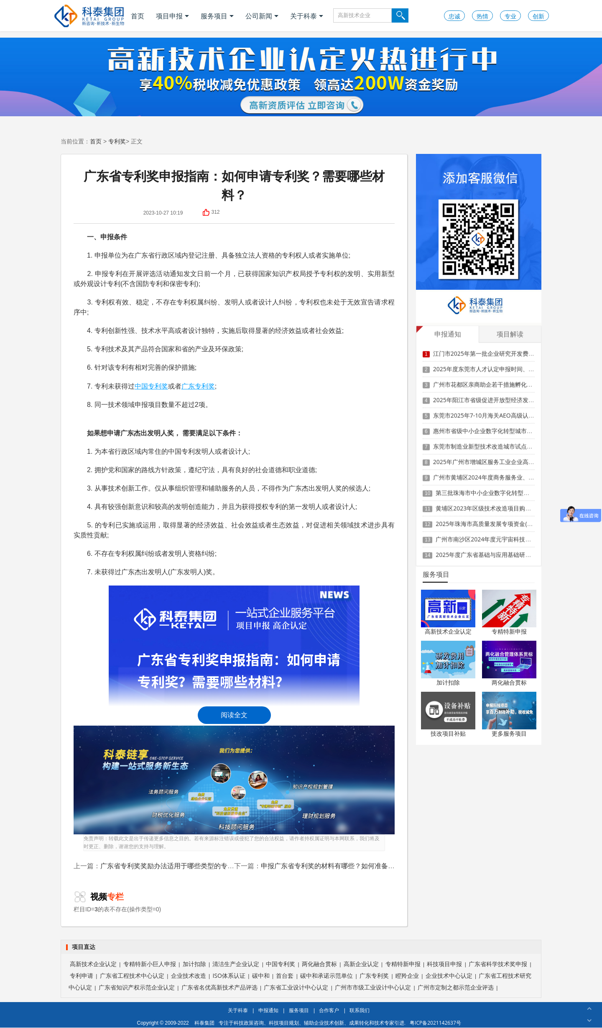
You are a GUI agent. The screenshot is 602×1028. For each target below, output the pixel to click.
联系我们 (359, 1010)
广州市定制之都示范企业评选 (456, 987)
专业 (510, 16)
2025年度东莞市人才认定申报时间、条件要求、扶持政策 (507, 364)
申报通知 (268, 1010)
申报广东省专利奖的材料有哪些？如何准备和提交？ (338, 865)
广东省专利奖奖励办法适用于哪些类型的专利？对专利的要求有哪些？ (204, 865)
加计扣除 (448, 682)
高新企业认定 (361, 964)
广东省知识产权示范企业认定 (137, 987)
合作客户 (329, 1010)
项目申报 (172, 15)
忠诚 (454, 16)
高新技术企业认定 (448, 631)
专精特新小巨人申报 (149, 964)
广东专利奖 (198, 386)
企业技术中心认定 (449, 975)
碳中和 (261, 975)
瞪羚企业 (407, 975)
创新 (538, 16)
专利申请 (81, 975)
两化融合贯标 (509, 682)
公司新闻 (261, 15)
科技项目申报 (444, 964)
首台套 (284, 975)
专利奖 (117, 141)
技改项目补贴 (448, 733)
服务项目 (217, 15)
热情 (482, 16)
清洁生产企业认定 (235, 964)
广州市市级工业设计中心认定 (373, 987)
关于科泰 (306, 15)
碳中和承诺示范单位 (326, 975)
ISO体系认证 (228, 975)
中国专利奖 (151, 386)
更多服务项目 (509, 733)
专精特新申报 (509, 631)
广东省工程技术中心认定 (132, 975)
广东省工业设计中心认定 (296, 987)
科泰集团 (204, 1022)
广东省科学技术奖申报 (498, 964)
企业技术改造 (188, 975)
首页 (137, 15)
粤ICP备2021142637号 (435, 1022)
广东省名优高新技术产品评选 (219, 987)
